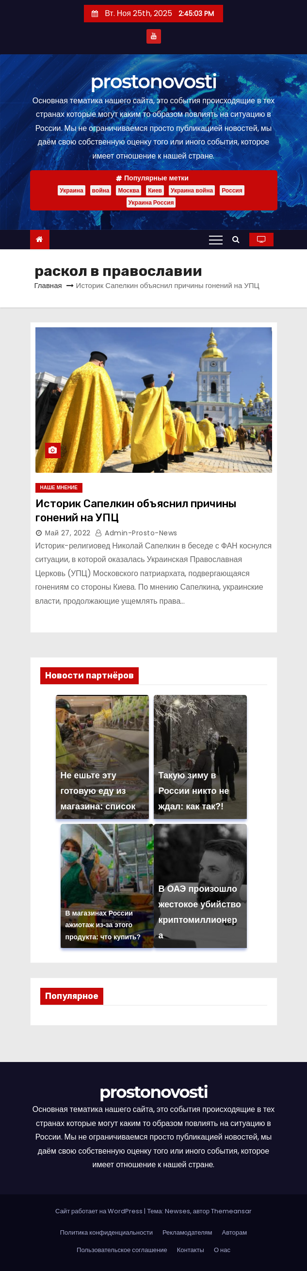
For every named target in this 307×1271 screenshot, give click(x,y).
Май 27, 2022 (68, 533)
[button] (238, 239)
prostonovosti (153, 81)
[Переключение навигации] (215, 239)
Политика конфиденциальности (106, 1232)
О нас (222, 1250)
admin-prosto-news (136, 533)
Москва (128, 190)
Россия (232, 190)
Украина (71, 190)
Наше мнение (59, 487)
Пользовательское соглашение (122, 1250)
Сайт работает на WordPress (99, 1211)
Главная (48, 285)
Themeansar (231, 1211)
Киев (155, 190)
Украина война (192, 190)
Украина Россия (151, 202)
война (101, 190)
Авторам (234, 1232)
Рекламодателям (187, 1232)
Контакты (190, 1250)
